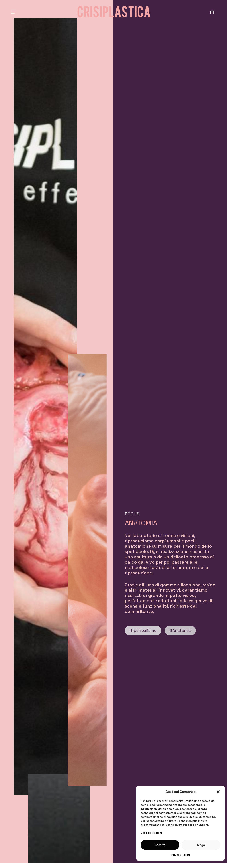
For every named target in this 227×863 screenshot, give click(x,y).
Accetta (159, 845)
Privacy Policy (180, 855)
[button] (218, 792)
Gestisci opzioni (151, 833)
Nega (201, 845)
